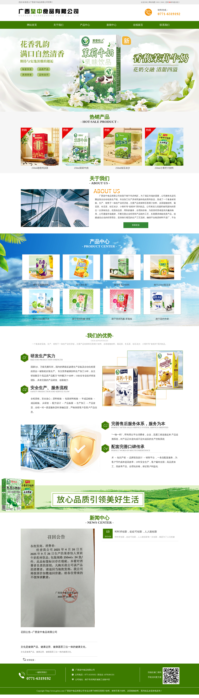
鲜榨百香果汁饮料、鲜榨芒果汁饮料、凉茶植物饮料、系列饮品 (121, 694)
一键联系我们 (41, 676)
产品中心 (85, 25)
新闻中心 (111, 25)
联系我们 (165, 25)
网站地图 (152, 2)
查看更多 (136, 224)
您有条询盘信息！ (172, 2)
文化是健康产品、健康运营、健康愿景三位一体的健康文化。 (54, 650)
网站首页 (32, 25)
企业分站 (144, 2)
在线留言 (138, 25)
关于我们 (58, 25)
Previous (9, 69)
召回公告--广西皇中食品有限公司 (39, 635)
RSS (158, 2)
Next (190, 69)
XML (162, 2)
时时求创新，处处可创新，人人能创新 (136, 535)
